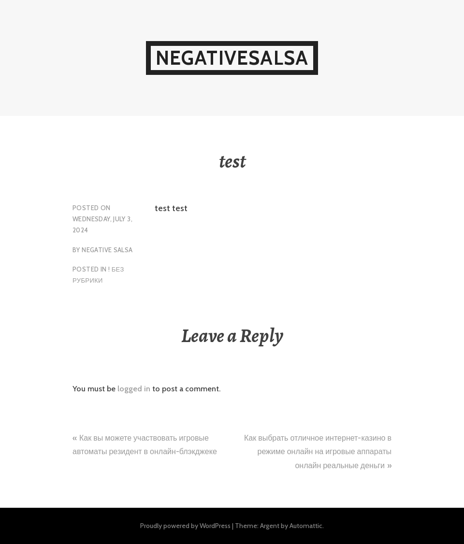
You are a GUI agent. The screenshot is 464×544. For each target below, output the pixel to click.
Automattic (306, 525)
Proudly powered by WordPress (185, 525)
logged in (133, 388)
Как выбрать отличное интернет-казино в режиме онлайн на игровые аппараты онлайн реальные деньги (318, 451)
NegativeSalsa (232, 58)
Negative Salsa (107, 250)
